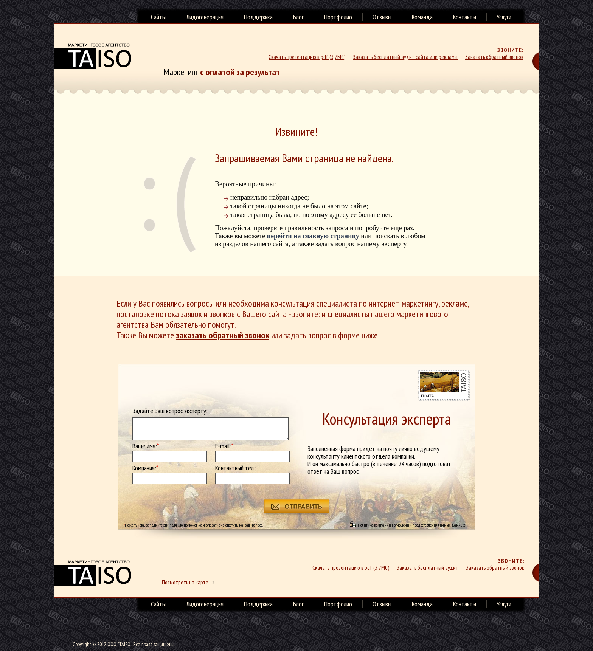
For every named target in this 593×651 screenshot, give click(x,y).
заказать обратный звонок (222, 335)
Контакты (464, 16)
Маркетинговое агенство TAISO (92, 56)
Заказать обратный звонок (494, 56)
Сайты (158, 16)
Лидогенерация (205, 16)
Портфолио (338, 16)
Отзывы (382, 16)
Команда (422, 16)
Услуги (504, 16)
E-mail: (224, 446)
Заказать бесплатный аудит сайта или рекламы (405, 56)
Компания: (145, 468)
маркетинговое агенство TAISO (92, 573)
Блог (298, 16)
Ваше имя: (145, 446)
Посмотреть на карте (185, 582)
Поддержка (258, 16)
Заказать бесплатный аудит (427, 567)
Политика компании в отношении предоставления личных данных (411, 524)
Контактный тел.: (235, 468)
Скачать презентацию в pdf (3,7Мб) (307, 56)
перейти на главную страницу (313, 236)
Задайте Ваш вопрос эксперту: (170, 411)
